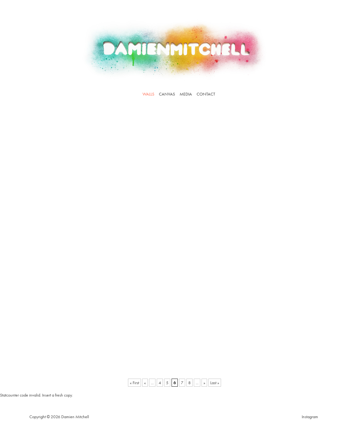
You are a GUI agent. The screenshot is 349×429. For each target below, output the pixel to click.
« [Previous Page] (145, 382)
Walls (148, 94)
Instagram (310, 416)
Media (186, 94)
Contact (206, 94)
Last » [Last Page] (214, 382)
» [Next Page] (204, 382)
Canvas (167, 94)
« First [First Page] (134, 382)
